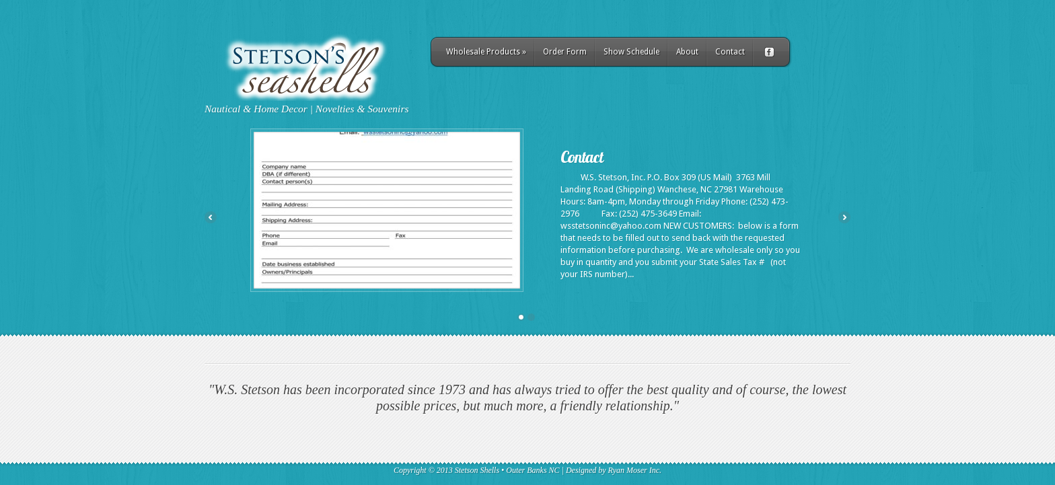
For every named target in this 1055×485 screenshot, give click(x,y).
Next (844, 217)
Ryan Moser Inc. (634, 470)
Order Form (565, 52)
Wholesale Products (486, 52)
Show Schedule (631, 52)
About (687, 52)
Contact (730, 52)
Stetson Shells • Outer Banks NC (507, 470)
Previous (211, 217)
